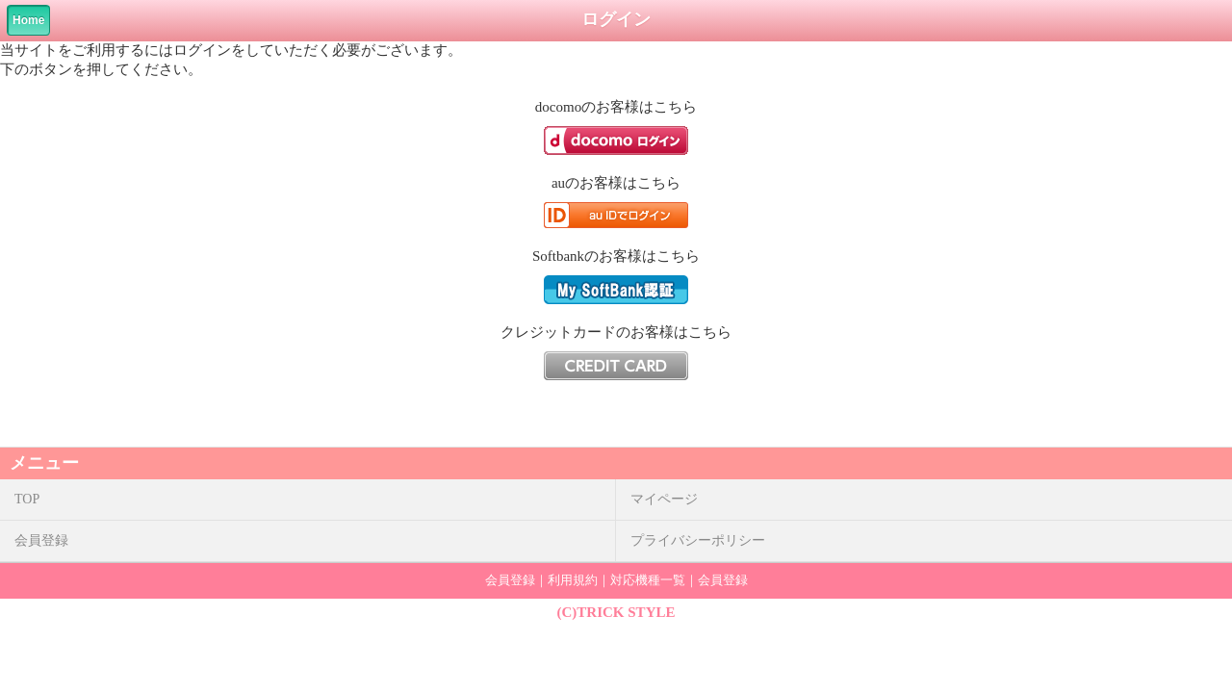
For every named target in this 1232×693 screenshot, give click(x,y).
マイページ (664, 499)
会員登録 (41, 540)
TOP (26, 499)
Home (28, 20)
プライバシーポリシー (697, 540)
